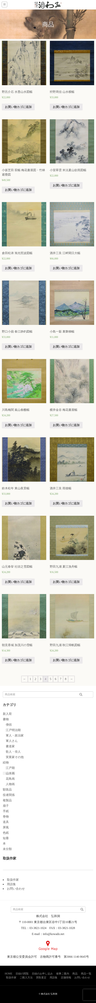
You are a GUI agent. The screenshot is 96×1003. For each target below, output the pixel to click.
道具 (6, 822)
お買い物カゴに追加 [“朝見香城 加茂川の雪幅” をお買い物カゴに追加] (18, 660)
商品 (75, 973)
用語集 (11, 884)
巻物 (6, 816)
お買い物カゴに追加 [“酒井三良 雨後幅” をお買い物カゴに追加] (66, 503)
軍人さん (10, 740)
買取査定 (41, 977)
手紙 (6, 811)
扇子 (6, 805)
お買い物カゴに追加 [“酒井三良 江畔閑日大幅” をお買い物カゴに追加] (66, 268)
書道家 (9, 746)
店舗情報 (66, 977)
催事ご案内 (62, 973)
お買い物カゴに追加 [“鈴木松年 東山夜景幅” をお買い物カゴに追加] (18, 503)
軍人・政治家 (13, 735)
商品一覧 (86, 973)
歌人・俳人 (12, 751)
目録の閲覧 (22, 973)
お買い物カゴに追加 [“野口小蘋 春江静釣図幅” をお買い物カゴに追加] (18, 346)
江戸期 (9, 767)
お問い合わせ (16, 888)
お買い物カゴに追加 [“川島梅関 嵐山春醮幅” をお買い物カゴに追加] (18, 425)
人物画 (9, 784)
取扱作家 (13, 879)
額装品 (7, 789)
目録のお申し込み (42, 973)
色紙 (6, 832)
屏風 (6, 827)
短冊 (6, 838)
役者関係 (9, 794)
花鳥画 (9, 778)
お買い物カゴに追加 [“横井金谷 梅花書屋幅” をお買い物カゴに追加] (66, 425)
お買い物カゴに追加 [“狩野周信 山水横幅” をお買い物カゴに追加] (66, 106)
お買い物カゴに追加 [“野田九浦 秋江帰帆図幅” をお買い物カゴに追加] (66, 660)
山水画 (9, 773)
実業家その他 (13, 757)
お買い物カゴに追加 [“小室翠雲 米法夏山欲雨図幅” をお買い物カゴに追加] (66, 185)
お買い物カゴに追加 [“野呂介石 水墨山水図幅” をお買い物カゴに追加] (18, 106)
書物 (6, 719)
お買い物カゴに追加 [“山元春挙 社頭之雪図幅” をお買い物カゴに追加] (18, 581)
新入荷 (7, 713)
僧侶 (7, 724)
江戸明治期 (12, 730)
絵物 (6, 762)
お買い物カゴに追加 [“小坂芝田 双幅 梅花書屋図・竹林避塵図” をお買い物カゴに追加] (18, 189)
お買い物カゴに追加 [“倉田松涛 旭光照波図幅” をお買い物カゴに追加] (18, 268)
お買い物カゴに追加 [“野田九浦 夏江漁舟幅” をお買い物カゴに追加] (66, 581)
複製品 (7, 800)
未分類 (7, 849)
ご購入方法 (26, 977)
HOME (8, 973)
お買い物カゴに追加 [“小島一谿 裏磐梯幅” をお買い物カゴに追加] (66, 346)
